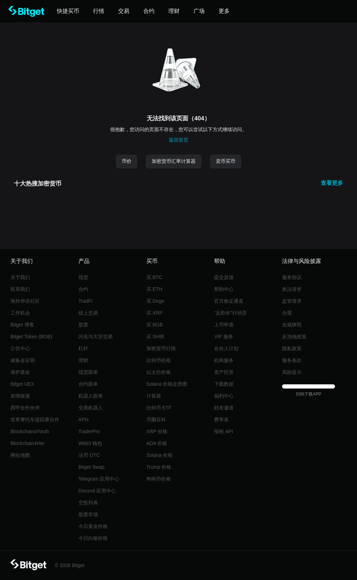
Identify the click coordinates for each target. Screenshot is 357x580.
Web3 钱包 (90, 443)
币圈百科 (156, 419)
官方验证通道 (228, 301)
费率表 (221, 419)
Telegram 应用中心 (98, 479)
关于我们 (20, 277)
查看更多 (332, 183)
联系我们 (20, 289)
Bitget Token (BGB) (31, 336)
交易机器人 (90, 407)
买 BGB (154, 324)
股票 (83, 324)
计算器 (153, 396)
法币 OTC (89, 455)
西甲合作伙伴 (25, 407)
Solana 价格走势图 (166, 384)
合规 (287, 313)
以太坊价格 (158, 372)
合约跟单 (88, 384)
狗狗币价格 (158, 479)
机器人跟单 (90, 396)
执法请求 (292, 289)
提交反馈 (224, 277)
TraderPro (89, 431)
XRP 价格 (156, 431)
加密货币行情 (161, 348)
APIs (83, 419)
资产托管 (224, 372)
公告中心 (20, 348)
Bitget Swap (91, 467)
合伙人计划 (226, 348)
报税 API (223, 431)
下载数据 (224, 384)
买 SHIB (155, 336)
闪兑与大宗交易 (95, 336)
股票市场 (88, 514)
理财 (83, 360)
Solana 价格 (159, 455)
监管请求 (292, 301)
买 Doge (155, 301)
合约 (83, 289)
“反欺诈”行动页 (230, 313)
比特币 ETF (159, 407)
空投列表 (88, 502)
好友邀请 (224, 407)
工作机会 (20, 313)
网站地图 (20, 455)
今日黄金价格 (93, 526)
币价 (126, 161)
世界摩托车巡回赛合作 (34, 419)
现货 (83, 277)
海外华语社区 (25, 301)
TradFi (85, 301)
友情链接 (20, 396)
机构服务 (224, 360)
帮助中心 (224, 289)
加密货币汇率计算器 (174, 161)
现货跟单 (88, 372)
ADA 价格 (156, 443)
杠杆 (83, 348)
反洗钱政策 (294, 336)
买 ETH (154, 289)
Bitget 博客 (22, 324)
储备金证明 (22, 360)
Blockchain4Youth (29, 431)
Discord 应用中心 (97, 491)
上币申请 (224, 324)
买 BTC (154, 277)
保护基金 (20, 372)
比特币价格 (158, 360)
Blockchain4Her (27, 443)
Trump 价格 (159, 467)
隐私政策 (292, 348)
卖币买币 (225, 161)
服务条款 (292, 360)
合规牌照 (292, 324)
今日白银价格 (93, 538)
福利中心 (224, 396)
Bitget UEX (22, 384)
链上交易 (88, 313)
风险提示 (292, 372)
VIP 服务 (223, 336)
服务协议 (292, 277)
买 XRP (154, 313)
